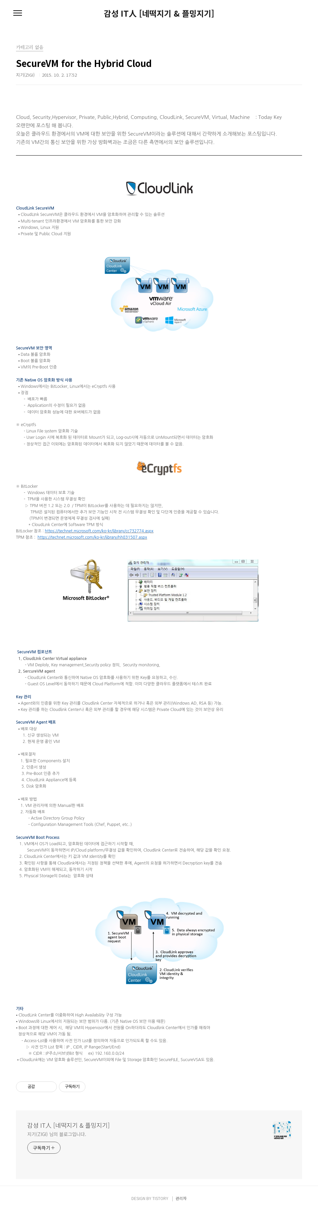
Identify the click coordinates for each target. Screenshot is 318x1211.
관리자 (181, 1198)
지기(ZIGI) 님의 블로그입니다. (56, 1134)
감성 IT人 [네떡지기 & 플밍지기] (159, 13)
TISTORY (160, 1198)
